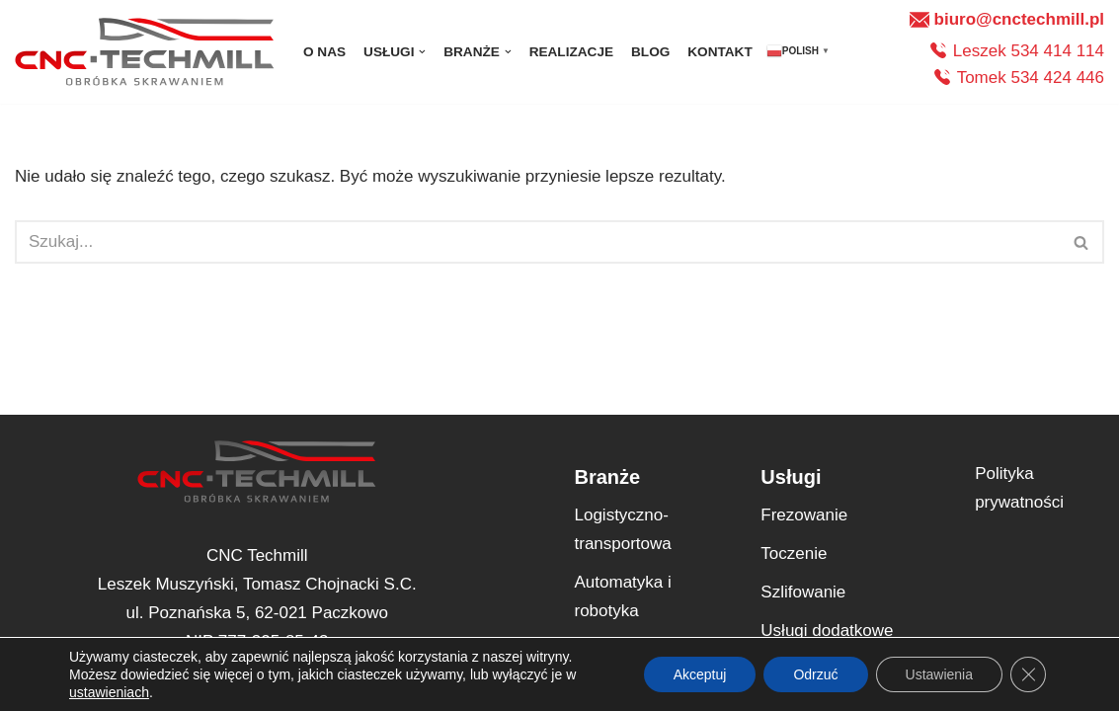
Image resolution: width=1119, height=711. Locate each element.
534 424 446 (1057, 77)
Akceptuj (700, 674)
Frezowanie (803, 515)
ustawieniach (109, 692)
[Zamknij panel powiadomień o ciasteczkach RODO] (1028, 674)
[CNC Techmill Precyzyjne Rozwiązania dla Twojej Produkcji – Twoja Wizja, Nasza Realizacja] (145, 52)
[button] (422, 51)
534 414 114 (1057, 50)
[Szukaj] (537, 242)
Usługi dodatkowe (826, 630)
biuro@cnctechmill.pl (1019, 19)
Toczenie (793, 553)
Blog (650, 51)
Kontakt (719, 51)
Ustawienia (939, 674)
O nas (324, 51)
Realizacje (571, 51)
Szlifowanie (802, 592)
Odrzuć (815, 674)
